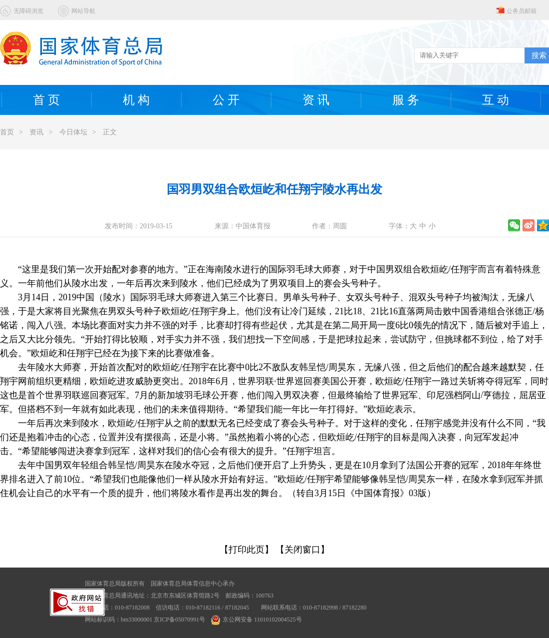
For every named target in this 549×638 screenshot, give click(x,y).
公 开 (226, 99)
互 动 (495, 99)
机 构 (136, 99)
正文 (110, 132)
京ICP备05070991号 (179, 619)
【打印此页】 (247, 550)
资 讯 (315, 99)
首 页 (46, 99)
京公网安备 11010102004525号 (256, 619)
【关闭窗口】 (302, 550)
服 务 (405, 99)
